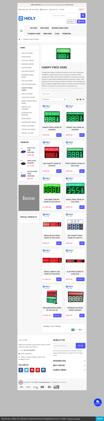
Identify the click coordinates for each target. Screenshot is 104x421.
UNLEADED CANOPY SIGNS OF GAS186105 (52, 216)
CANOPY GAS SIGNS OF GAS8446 (79, 136)
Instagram (37, 395)
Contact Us (47, 9)
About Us (38, 9)
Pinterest (31, 395)
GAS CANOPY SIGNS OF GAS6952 (52, 176)
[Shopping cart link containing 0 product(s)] (87, 21)
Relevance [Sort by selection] (44, 102)
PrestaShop (56, 407)
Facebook (14, 395)
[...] (24, 374)
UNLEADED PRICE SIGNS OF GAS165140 (52, 336)
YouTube (26, 395)
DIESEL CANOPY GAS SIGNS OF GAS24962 (52, 296)
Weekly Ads (17, 9)
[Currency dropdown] (88, 9)
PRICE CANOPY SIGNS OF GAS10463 (79, 176)
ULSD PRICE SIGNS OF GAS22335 (79, 296)
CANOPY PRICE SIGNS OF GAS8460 (52, 136)
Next (87, 357)
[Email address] (66, 373)
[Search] (70, 15)
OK (85, 373)
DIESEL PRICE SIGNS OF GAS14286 (79, 216)
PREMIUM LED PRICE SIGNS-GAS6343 (79, 336)
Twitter (20, 395)
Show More (44, 97)
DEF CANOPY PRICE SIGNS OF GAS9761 (79, 256)
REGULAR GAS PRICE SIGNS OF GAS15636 (52, 256)
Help (55, 9)
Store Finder (28, 9)
